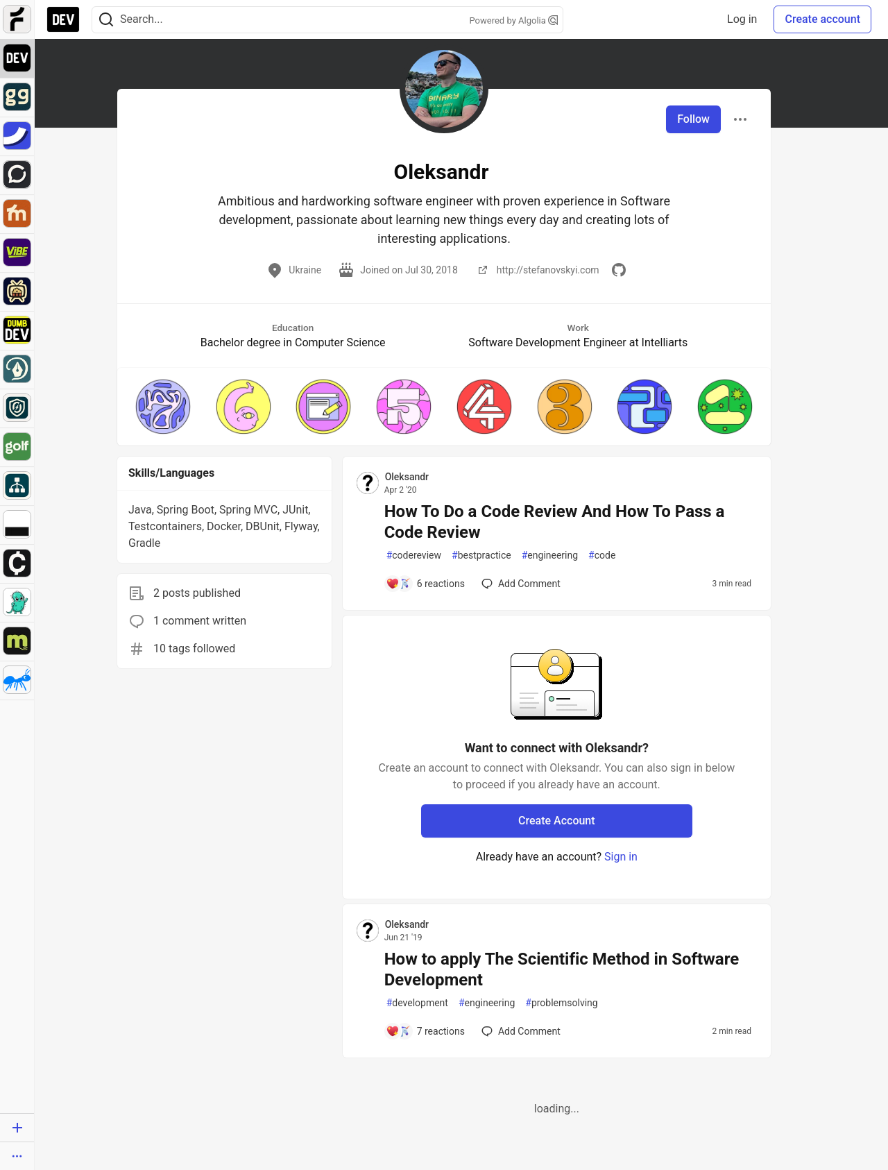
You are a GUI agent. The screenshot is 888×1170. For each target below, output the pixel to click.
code (601, 555)
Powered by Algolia (513, 20)
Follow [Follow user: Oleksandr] (693, 119)
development (417, 1003)
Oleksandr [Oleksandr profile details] (407, 476)
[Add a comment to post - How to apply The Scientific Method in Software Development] (425, 1031)
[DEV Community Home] (63, 19)
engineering (550, 555)
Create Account (556, 820)
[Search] (106, 20)
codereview (413, 555)
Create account (822, 19)
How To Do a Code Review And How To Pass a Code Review (554, 522)
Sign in (621, 856)
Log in (742, 19)
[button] (163, 406)
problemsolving (561, 1003)
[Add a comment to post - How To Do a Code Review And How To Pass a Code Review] (425, 583)
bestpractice (481, 555)
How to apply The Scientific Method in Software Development (562, 969)
